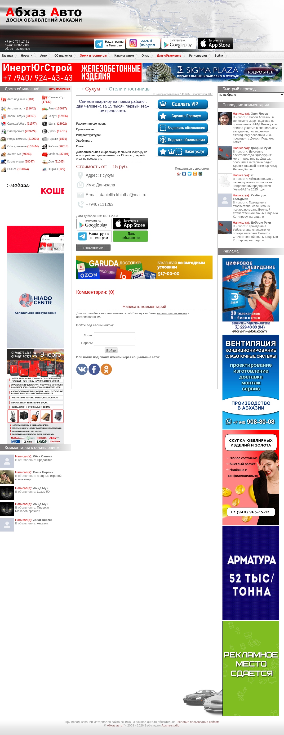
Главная (7, 55)
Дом (57, 161)
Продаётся (44, 460)
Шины (58, 123)
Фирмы (57, 169)
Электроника (21, 131)
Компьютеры (21, 161)
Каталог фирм (124, 55)
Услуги (58, 116)
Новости (26, 55)
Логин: (88, 335)
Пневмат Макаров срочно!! (32, 509)
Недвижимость (23, 138)
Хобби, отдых (21, 116)
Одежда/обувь (22, 123)
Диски (58, 131)
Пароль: (87, 343)
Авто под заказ (20, 99)
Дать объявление (169, 55)
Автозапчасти (21, 108)
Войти (219, 55)
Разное (18, 169)
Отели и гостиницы (93, 55)
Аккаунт (42, 523)
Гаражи (58, 138)
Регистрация (198, 55)
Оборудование (23, 146)
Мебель (59, 154)
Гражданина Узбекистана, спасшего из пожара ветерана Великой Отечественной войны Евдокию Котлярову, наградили (255, 209)
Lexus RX (43, 491)
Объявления (63, 55)
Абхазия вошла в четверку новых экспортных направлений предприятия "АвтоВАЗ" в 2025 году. (253, 184)
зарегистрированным (172, 313)
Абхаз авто (115, 725)
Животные (19, 154)
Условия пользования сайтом (198, 722)
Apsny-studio (170, 725)
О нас (145, 55)
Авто (43, 55)
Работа (58, 146)
